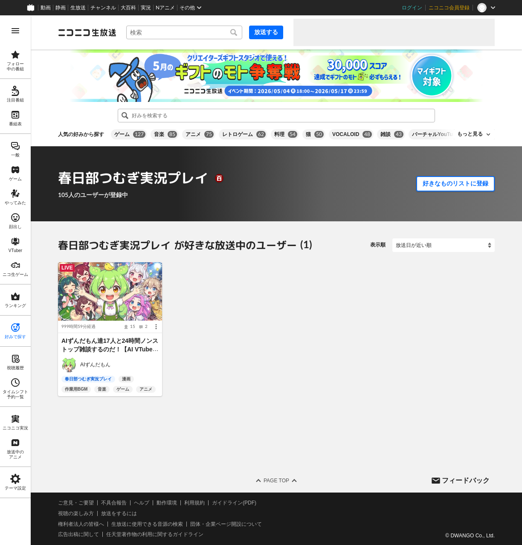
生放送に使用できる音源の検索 (147, 524)
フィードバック (466, 480)
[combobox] (184, 32)
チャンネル (103, 7)
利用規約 (194, 502)
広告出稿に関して (78, 534)
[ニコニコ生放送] (87, 32)
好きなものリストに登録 (455, 183)
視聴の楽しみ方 (76, 513)
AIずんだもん (95, 365)
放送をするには (119, 513)
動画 (46, 7)
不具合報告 (114, 502)
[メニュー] (156, 327)
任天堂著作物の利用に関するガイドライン (154, 534)
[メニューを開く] (15, 30)
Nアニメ (165, 7)
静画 (60, 7)
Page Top (276, 481)
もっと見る (470, 134)
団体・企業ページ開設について (226, 524)
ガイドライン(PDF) (234, 502)
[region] (15, 280)
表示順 (378, 245)
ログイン (412, 7)
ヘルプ (141, 502)
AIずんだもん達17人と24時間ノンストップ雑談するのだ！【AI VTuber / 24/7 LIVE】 (109, 349)
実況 (146, 7)
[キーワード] (184, 32)
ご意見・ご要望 (76, 503)
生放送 (78, 7)
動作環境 (167, 502)
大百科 (128, 7)
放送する (266, 32)
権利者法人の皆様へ (81, 524)
